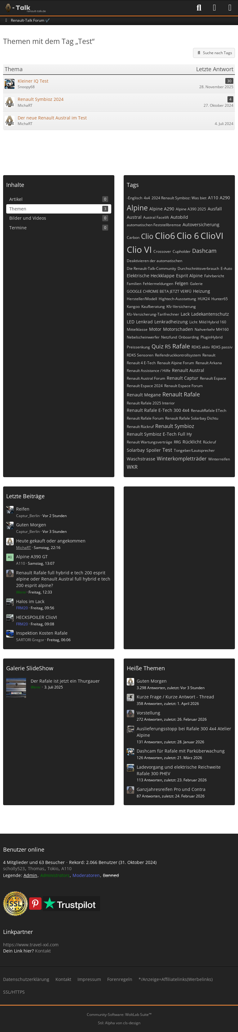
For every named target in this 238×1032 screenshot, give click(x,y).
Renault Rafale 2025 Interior (151, 403)
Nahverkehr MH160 (212, 329)
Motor (155, 329)
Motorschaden (178, 329)
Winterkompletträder (182, 458)
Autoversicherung (201, 224)
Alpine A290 (161, 209)
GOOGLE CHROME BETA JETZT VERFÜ (159, 291)
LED (130, 322)
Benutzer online (23, 849)
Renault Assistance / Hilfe (148, 370)
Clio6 (165, 235)
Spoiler (153, 450)
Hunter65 (219, 298)
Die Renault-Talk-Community (151, 268)
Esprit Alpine (189, 276)
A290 (225, 198)
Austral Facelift (156, 217)
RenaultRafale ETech (208, 410)
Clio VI (139, 249)
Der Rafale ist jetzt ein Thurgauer (65, 681)
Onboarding (188, 337)
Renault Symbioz (174, 426)
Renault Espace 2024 (145, 385)
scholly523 (14, 868)
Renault (208, 355)
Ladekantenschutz (210, 314)
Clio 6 (188, 235)
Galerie (196, 283)
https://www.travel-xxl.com (31, 945)
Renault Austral (188, 370)
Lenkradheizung (171, 322)
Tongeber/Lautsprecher (194, 450)
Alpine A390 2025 (191, 209)
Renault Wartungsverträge (149, 442)
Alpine (137, 208)
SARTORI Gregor (30, 639)
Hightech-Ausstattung (177, 298)
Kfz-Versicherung (181, 306)
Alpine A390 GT (32, 556)
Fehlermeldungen (158, 283)
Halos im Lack (30, 601)
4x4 (147, 198)
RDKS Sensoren (140, 355)
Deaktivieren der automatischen (154, 260)
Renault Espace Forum (183, 385)
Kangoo (133, 306)
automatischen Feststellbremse (154, 224)
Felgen (181, 283)
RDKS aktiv (201, 347)
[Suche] (199, 8)
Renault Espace (213, 378)
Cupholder (182, 251)
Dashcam (204, 250)
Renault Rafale (181, 394)
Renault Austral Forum (146, 378)
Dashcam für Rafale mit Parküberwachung (181, 751)
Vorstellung (148, 713)
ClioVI (212, 235)
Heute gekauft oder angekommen (51, 541)
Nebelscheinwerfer (143, 337)
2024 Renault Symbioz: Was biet (179, 198)
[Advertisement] (119, 150)
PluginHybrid (212, 337)
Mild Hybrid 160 (212, 322)
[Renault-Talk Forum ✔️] (24, 8)
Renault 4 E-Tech (141, 362)
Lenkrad (144, 322)
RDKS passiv (221, 347)
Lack (185, 314)
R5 (168, 346)
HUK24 (204, 298)
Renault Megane (144, 395)
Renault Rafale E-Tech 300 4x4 (158, 410)
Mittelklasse (137, 329)
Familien (134, 283)
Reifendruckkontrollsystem (178, 355)
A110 (213, 198)
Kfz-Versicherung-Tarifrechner (153, 314)
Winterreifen (219, 459)
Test (167, 450)
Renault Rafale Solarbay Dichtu (191, 418)
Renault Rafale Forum (145, 418)
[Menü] (230, 8)
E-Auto (226, 268)
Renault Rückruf (140, 426)
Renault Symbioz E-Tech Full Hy (159, 434)
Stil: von (119, 1023)
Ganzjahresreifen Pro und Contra (171, 789)
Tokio (52, 868)
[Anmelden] (214, 7)
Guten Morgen (31, 525)
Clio (147, 236)
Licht (193, 322)
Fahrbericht (214, 276)
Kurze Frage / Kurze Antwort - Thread (175, 697)
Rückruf (209, 442)
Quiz (157, 346)
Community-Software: (119, 1014)
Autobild (179, 217)
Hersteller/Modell (142, 298)
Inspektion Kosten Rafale (42, 633)
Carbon (133, 237)
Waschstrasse (141, 459)
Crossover (162, 251)
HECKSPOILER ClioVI (36, 617)
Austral (134, 217)
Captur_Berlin (28, 515)
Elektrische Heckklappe (150, 276)
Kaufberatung (153, 306)
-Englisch (134, 198)
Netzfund (169, 337)
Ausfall (215, 209)
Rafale (181, 346)
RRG (177, 442)
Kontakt (43, 951)
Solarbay (136, 450)
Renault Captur (182, 378)
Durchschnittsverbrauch (198, 268)
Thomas (36, 868)
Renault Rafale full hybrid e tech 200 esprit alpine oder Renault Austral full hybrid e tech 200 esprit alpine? (63, 579)
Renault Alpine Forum (175, 362)
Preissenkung (138, 347)
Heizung (201, 291)
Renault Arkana (209, 362)
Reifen (22, 509)
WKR (132, 467)
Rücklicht (192, 442)
